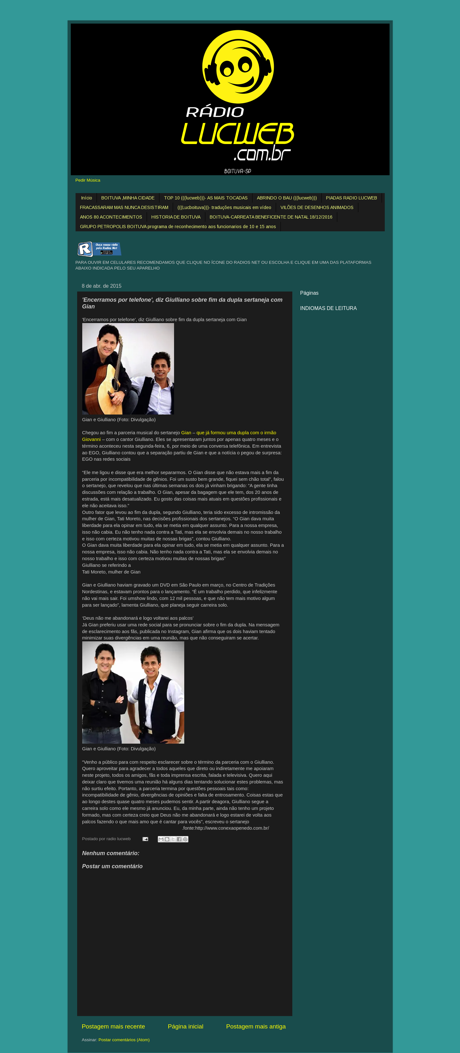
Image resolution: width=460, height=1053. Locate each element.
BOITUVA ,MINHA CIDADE (128, 197)
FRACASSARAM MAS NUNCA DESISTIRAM (124, 207)
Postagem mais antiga (256, 1026)
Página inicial (185, 1026)
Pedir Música (88, 180)
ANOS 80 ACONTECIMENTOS (111, 217)
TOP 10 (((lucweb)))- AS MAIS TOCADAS (206, 197)
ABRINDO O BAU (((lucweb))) (287, 197)
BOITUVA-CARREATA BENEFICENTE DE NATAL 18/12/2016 (271, 217)
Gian (186, 432)
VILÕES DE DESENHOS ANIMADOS (317, 207)
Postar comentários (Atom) (124, 1039)
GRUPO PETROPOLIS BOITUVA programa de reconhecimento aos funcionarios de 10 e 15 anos (178, 226)
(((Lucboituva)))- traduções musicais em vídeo (224, 207)
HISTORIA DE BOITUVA (176, 217)
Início (86, 197)
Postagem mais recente (113, 1026)
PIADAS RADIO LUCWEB (351, 197)
